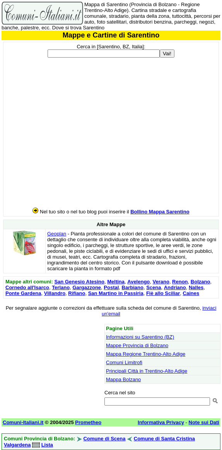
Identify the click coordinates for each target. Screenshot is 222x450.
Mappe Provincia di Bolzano (137, 345)
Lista (47, 445)
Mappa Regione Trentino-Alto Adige (145, 354)
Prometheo (88, 422)
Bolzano (200, 282)
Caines (191, 293)
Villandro (54, 293)
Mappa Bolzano (123, 379)
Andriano (175, 287)
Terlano (61, 287)
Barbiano (132, 287)
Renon (180, 282)
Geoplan (56, 234)
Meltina (116, 282)
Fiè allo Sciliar (163, 293)
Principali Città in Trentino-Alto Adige (146, 371)
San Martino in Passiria (115, 293)
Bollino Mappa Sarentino (159, 212)
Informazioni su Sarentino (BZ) (140, 337)
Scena (153, 287)
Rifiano (76, 293)
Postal (111, 287)
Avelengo (138, 282)
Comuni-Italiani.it (23, 422)
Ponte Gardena (23, 293)
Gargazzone (86, 287)
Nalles (196, 287)
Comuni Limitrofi (124, 362)
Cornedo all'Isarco (27, 287)
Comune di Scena (104, 438)
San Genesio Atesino (79, 282)
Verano (161, 282)
